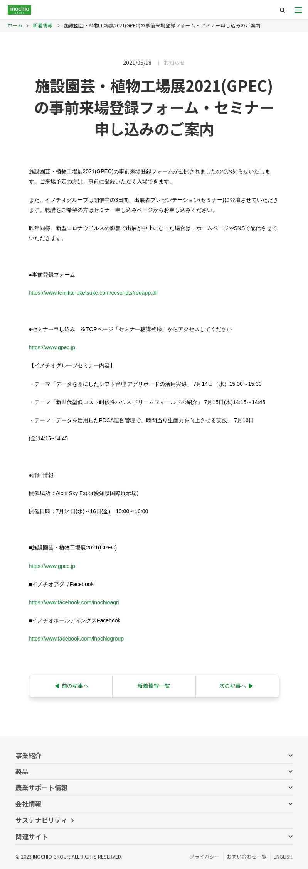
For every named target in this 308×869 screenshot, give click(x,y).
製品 (22, 771)
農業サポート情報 (41, 787)
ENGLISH (283, 856)
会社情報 (28, 803)
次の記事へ (236, 686)
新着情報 (42, 25)
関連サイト (31, 836)
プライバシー (205, 856)
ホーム (15, 25)
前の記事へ (71, 686)
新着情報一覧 (154, 686)
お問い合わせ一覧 (247, 856)
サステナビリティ (41, 820)
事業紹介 (28, 755)
